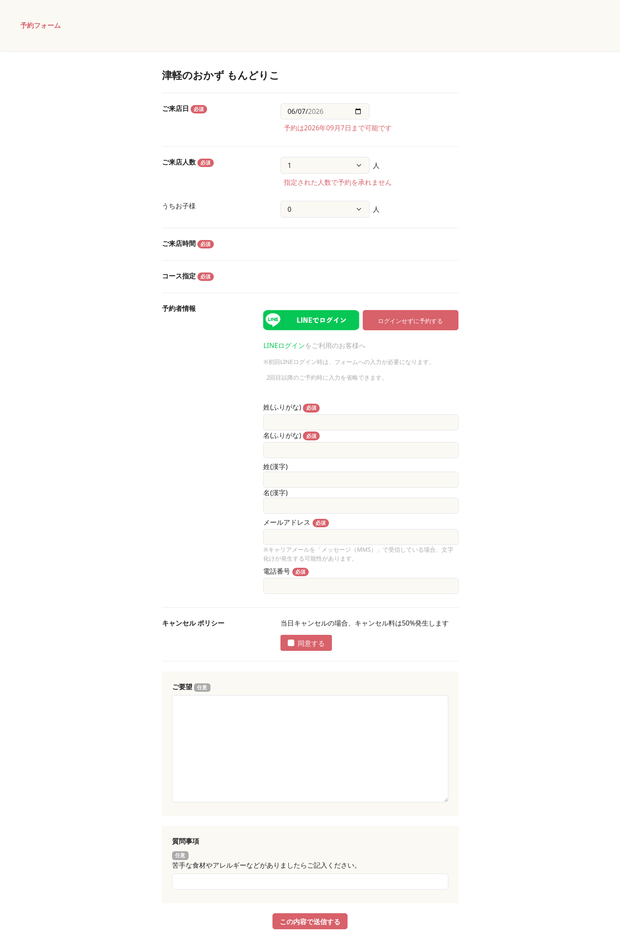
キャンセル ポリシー (193, 623)
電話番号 (276, 571)
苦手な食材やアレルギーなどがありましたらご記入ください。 (266, 865)
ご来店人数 (188, 162)
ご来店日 (185, 108)
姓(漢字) (275, 466)
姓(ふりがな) (282, 407)
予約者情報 (179, 308)
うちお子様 (179, 205)
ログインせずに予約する (410, 320)
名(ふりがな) (282, 435)
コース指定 (188, 276)
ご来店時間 (188, 243)
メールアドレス (286, 522)
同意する (306, 642)
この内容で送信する (310, 921)
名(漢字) (275, 492)
